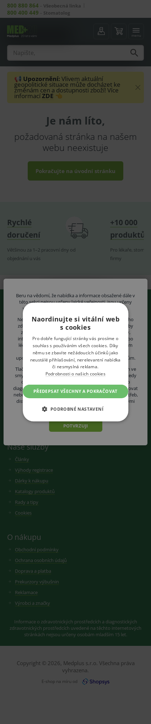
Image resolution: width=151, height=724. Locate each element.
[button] (76, 408)
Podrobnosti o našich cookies (75, 374)
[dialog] (75, 362)
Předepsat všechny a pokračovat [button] (75, 391)
